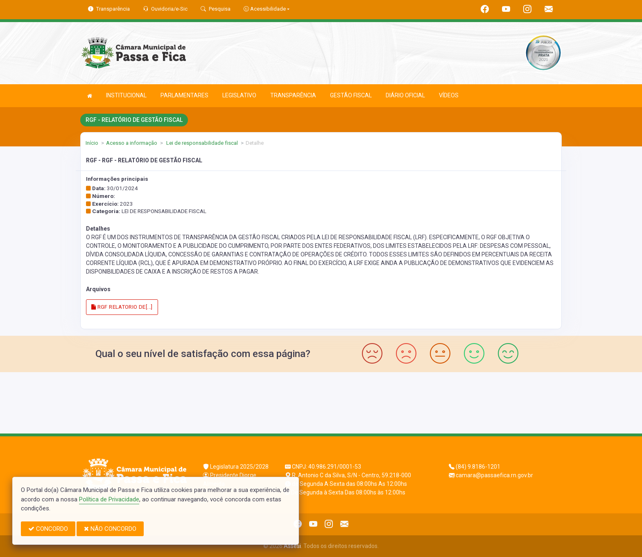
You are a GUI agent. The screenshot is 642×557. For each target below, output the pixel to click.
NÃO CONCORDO (110, 528)
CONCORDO (48, 528)
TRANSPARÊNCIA (293, 95)
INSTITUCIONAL (126, 95)
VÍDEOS (449, 95)
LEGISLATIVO (239, 95)
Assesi (292, 546)
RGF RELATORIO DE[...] (122, 307)
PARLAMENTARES (184, 95)
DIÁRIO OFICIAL (405, 95)
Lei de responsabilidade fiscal (201, 143)
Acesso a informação (131, 143)
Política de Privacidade (109, 499)
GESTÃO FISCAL (351, 95)
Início (92, 143)
